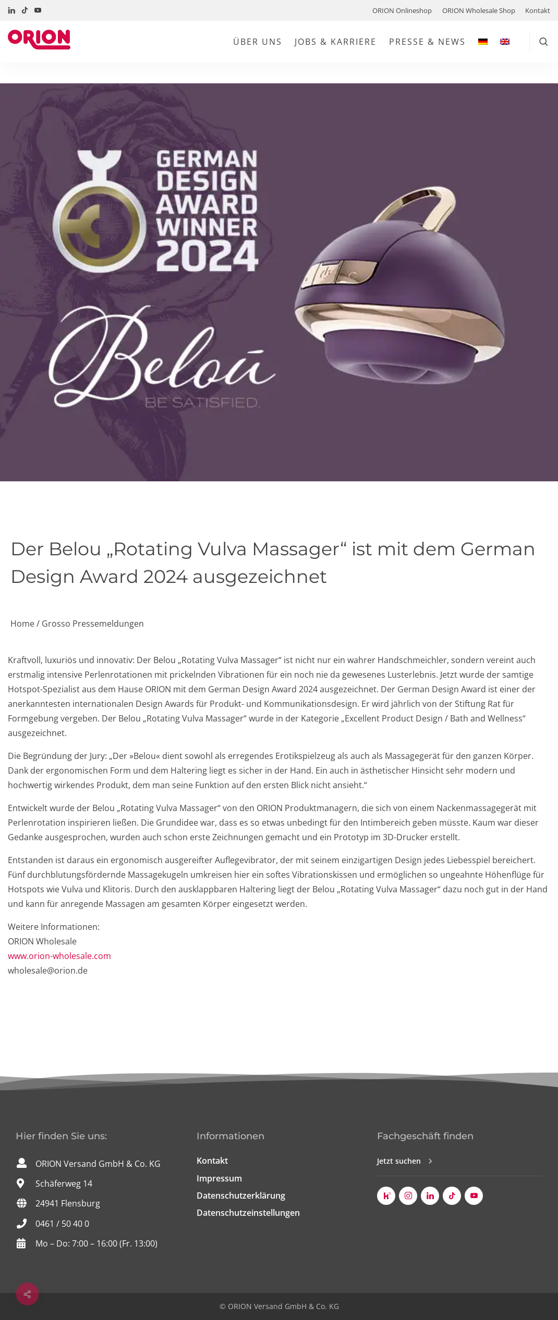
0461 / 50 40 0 (62, 1223)
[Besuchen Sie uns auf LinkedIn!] (12, 10)
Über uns (257, 41)
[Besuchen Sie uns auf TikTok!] (25, 10)
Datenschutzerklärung (241, 1195)
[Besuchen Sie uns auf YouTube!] (38, 10)
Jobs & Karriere (336, 41)
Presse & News (427, 41)
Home (22, 623)
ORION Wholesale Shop (478, 10)
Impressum (219, 1178)
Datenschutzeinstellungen (248, 1212)
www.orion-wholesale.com (59, 956)
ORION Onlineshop (402, 10)
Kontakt (537, 10)
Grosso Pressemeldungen (93, 623)
